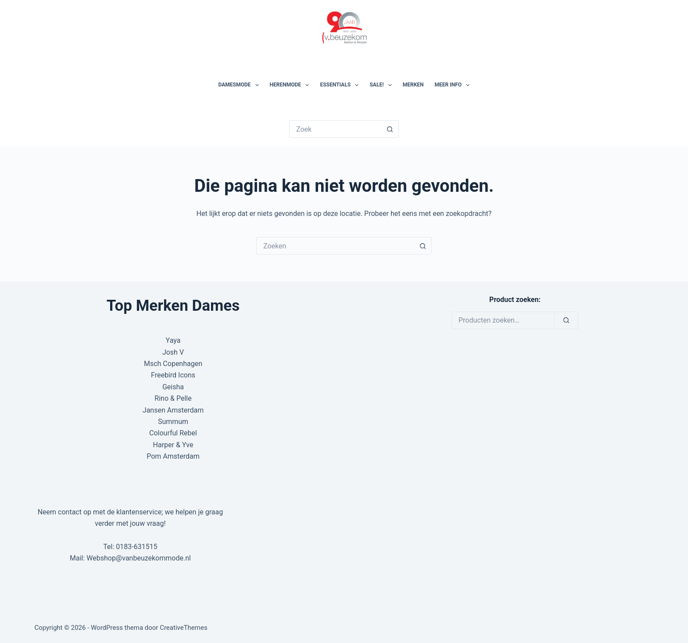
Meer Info (454, 85)
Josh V (173, 352)
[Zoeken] (566, 320)
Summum (173, 421)
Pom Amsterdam (173, 456)
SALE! (382, 85)
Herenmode (291, 85)
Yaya (173, 340)
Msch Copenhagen (173, 363)
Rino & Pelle (172, 398)
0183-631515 (136, 546)
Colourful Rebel (173, 433)
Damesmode (240, 85)
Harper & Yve (173, 445)
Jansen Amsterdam (173, 410)
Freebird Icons (173, 375)
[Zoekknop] (390, 129)
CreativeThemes (184, 628)
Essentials (341, 85)
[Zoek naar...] (335, 129)
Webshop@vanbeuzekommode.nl (138, 558)
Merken (413, 85)
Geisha (173, 387)
